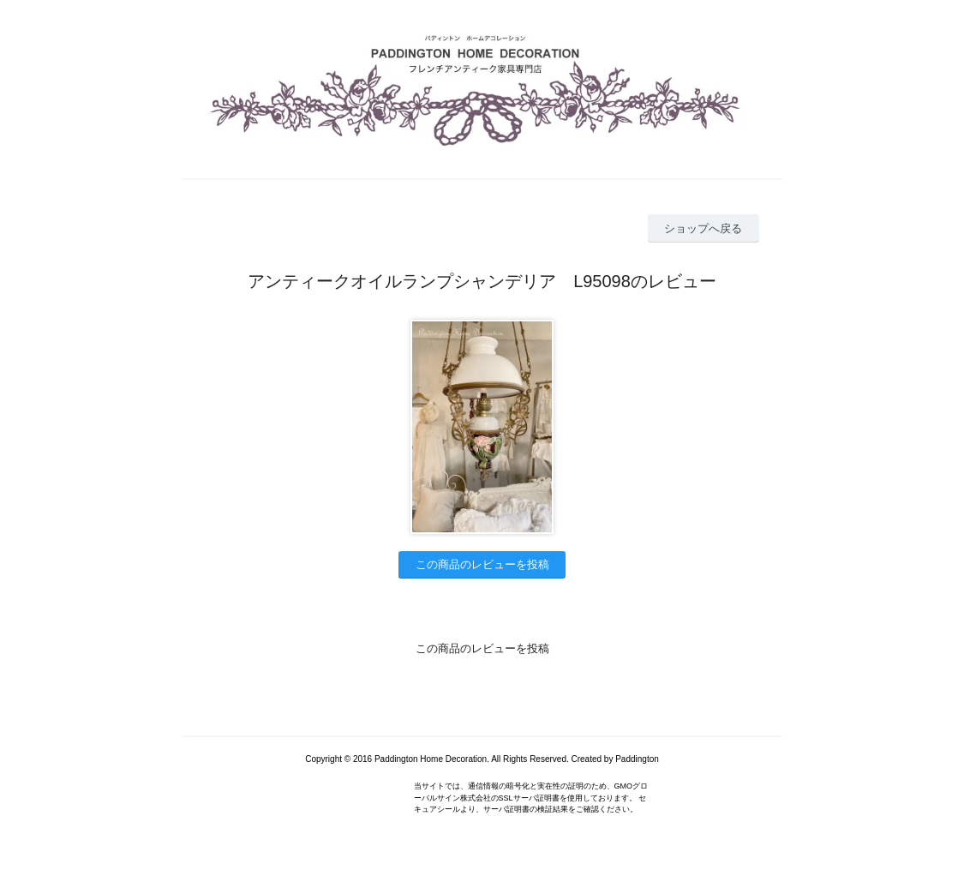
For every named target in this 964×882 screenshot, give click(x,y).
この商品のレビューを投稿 (482, 564)
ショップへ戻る (703, 228)
